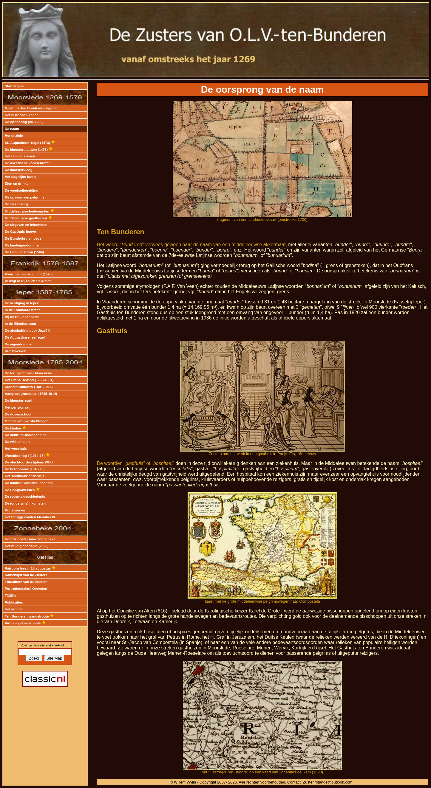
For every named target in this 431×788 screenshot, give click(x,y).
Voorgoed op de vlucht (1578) (28, 274)
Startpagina (14, 86)
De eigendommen (19, 344)
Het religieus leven (20, 156)
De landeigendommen (23, 245)
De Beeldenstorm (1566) (24, 252)
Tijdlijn (10, 595)
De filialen (15, 428)
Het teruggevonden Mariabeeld (30, 517)
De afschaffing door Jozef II (27, 330)
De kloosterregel (18, 400)
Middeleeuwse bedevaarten (29, 211)
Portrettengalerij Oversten (26, 588)
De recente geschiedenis (25, 496)
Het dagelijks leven (20, 177)
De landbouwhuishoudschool (29, 483)
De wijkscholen (17, 441)
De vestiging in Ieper (21, 303)
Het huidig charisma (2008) (27, 546)
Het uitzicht (14, 135)
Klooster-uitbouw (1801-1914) (29, 387)
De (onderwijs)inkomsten (25, 503)
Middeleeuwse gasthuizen (28, 218)
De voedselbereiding (21, 190)
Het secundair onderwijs (24, 476)
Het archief (14, 609)
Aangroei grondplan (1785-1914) (31, 393)
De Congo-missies (22, 490)
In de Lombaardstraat (22, 310)
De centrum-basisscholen (26, 435)
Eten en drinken (17, 183)
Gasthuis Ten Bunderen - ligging (31, 108)
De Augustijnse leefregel (25, 337)
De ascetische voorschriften (28, 163)
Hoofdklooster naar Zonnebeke (30, 539)
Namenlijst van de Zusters (26, 575)
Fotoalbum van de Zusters (26, 582)
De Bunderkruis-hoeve (23, 238)
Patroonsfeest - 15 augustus (30, 568)
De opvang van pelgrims (24, 197)
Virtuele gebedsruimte (25, 623)
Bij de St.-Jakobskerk (22, 317)
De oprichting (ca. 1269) (24, 122)
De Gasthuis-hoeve (20, 231)
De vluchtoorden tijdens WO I (29, 462)
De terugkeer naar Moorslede (28, 373)
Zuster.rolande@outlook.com (327, 782)
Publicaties (14, 602)
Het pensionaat (17, 407)
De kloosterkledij (18, 170)
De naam (12, 129)
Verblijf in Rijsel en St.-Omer (28, 281)
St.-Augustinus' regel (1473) (30, 143)
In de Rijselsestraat (20, 323)
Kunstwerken (15, 351)
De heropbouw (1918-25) (24, 469)
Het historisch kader (21, 115)
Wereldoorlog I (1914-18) (27, 455)
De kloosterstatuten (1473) (29, 149)
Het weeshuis (16, 448)
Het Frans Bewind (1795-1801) (29, 380)
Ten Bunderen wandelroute (29, 616)
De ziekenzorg (16, 204)
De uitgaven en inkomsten (26, 225)
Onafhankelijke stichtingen (27, 421)
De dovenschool (18, 414)
